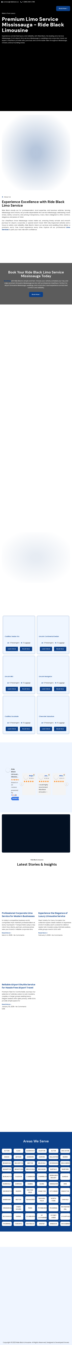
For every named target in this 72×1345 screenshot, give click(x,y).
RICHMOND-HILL (65, 1208)
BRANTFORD (19, 1169)
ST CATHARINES (42, 1216)
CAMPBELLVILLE (43, 1176)
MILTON (18, 1200)
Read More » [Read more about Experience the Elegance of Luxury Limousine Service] (43, 933)
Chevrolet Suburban (46, 716)
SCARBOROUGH (32, 1216)
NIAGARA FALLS (42, 1199)
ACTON (6, 1151)
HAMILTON (42, 1191)
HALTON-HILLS (30, 1191)
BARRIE (65, 1157)
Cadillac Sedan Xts (12, 636)
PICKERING (53, 1208)
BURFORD (65, 1169)
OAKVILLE (65, 1200)
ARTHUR (18, 1157)
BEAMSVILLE (7, 1163)
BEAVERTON (19, 1163)
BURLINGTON (7, 1176)
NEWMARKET (30, 1200)
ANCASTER (65, 1151)
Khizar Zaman (61, 776)
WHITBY (42, 1224)
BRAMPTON (7, 1169)
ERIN (65, 1184)
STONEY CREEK (53, 1216)
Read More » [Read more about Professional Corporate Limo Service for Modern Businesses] (6, 933)
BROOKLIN (41, 1169)
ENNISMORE (54, 1184)
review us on (18, 798)
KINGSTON (65, 1191)
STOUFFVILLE (65, 1216)
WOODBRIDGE (66, 1224)
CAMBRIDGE (30, 1176)
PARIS (30, 1208)
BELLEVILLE (41, 1163)
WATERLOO (30, 1224)
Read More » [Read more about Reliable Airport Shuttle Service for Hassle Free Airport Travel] (6, 1004)
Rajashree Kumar (31, 776)
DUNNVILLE (7, 1184)
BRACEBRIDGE (66, 1163)
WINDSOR (53, 1224)
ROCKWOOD (7, 1216)
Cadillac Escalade (11, 716)
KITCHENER (54, 1191)
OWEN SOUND (18, 1208)
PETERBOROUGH (44, 1208)
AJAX (18, 1151)
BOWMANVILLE (55, 1163)
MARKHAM (7, 1200)
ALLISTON (41, 1151)
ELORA (42, 1184)
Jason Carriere (46, 776)
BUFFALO (53, 1169)
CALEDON (18, 1176)
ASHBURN (30, 1157)
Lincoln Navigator (45, 676)
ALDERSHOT (30, 1151)
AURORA (42, 1157)
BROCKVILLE (30, 1169)
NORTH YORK (53, 1199)
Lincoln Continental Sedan (49, 636)
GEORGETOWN (8, 1191)
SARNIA (18, 1216)
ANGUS (6, 1157)
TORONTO (18, 1224)
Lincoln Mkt (9, 676)
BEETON (30, 1163)
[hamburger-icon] (34, 8)
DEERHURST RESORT (54, 1176)
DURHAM (18, 1184)
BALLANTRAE (54, 1157)
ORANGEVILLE (8, 1208)
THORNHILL (7, 1224)
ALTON (53, 1151)
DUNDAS (65, 1176)
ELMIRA (30, 1184)
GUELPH (18, 1191)
